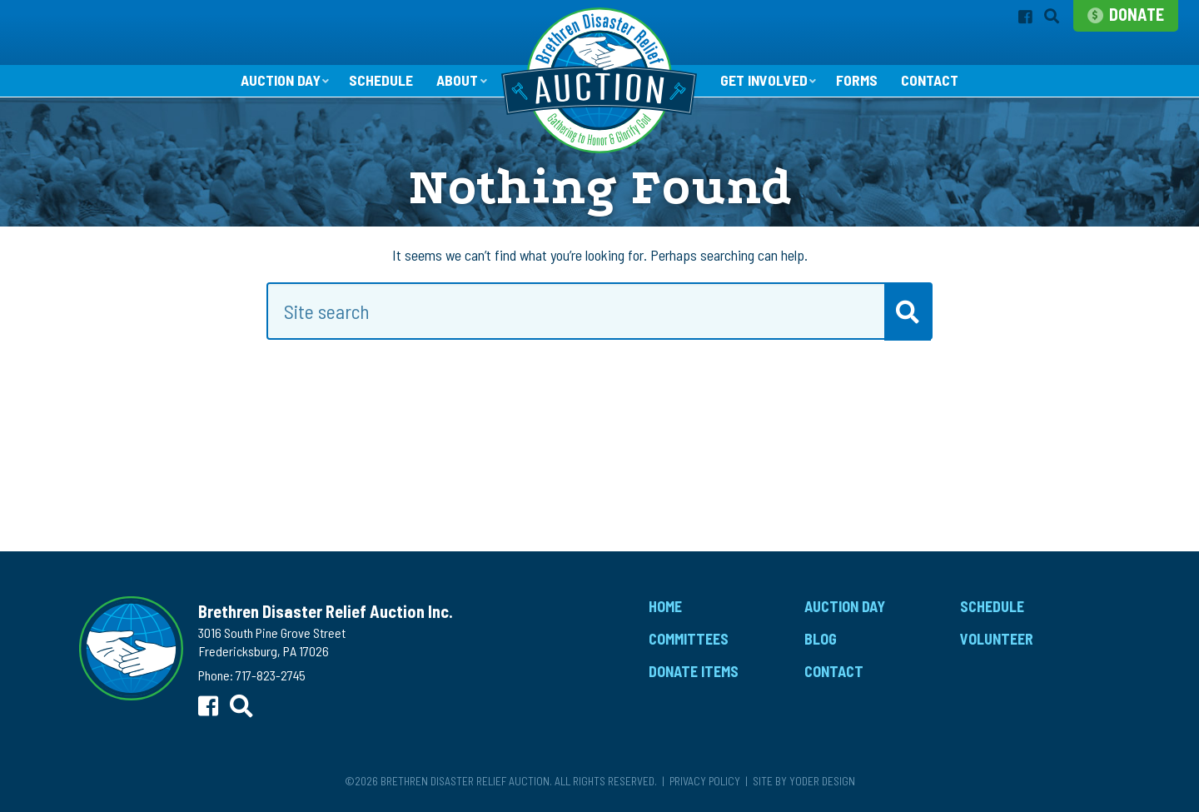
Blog (820, 639)
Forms (857, 81)
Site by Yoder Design (804, 781)
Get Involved (763, 81)
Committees (689, 639)
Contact (931, 81)
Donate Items (694, 672)
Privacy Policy (704, 781)
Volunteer (996, 639)
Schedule (380, 81)
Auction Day (278, 81)
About (456, 81)
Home (665, 607)
